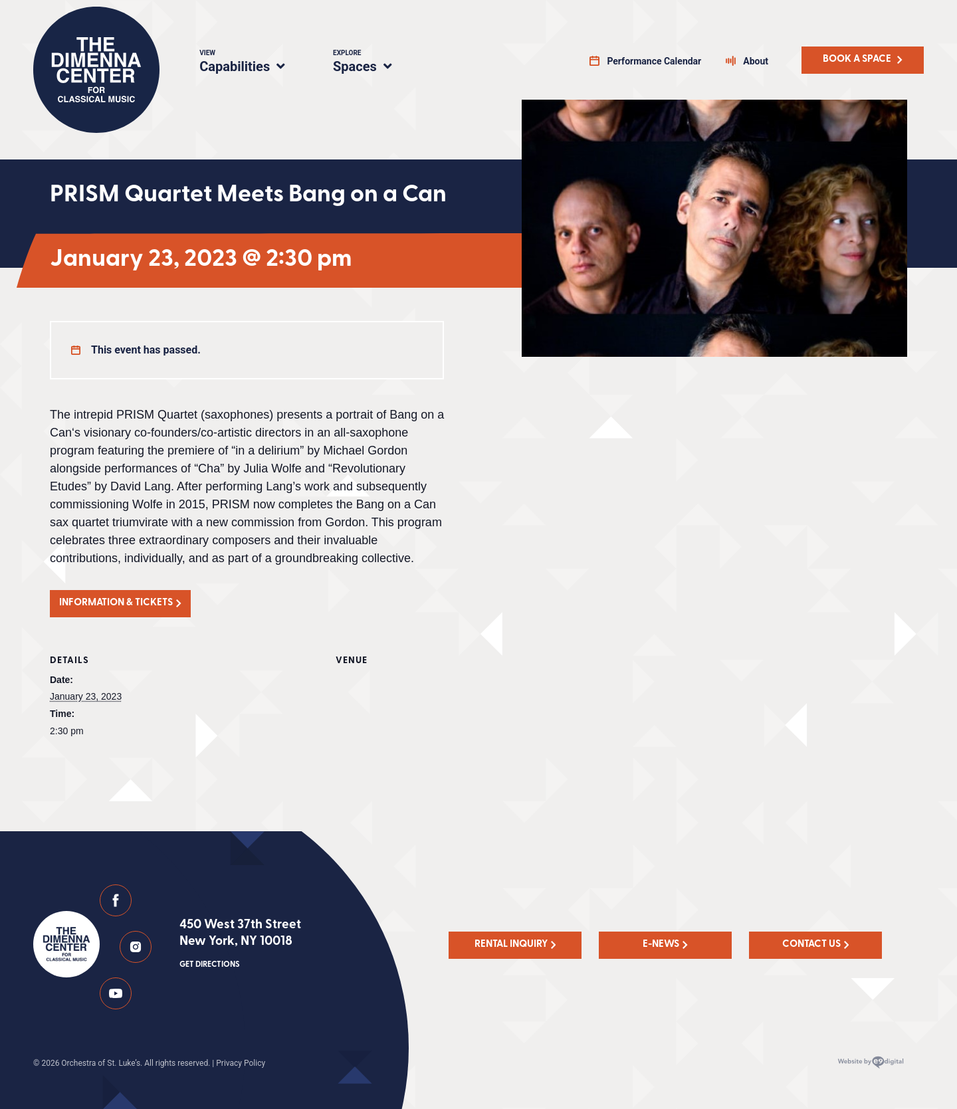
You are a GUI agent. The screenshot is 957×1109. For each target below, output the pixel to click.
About (755, 61)
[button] (120, 603)
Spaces (376, 63)
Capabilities (250, 63)
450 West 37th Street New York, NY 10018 (240, 945)
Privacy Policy (240, 1063)
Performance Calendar (654, 61)
